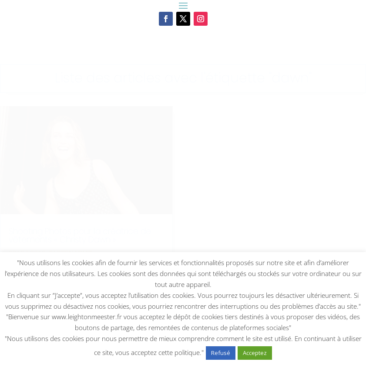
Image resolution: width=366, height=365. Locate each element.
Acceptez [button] (255, 353)
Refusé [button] (220, 353)
